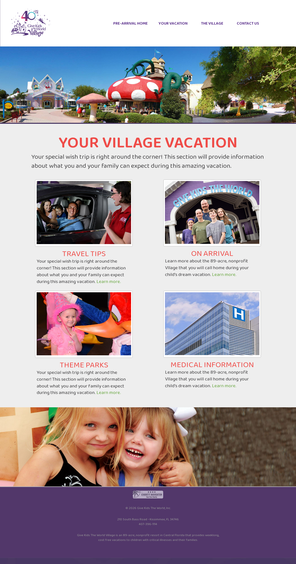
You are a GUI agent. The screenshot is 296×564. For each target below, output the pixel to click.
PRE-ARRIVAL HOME (130, 23)
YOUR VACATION (173, 23)
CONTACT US (248, 23)
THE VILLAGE (212, 23)
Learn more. (108, 282)
